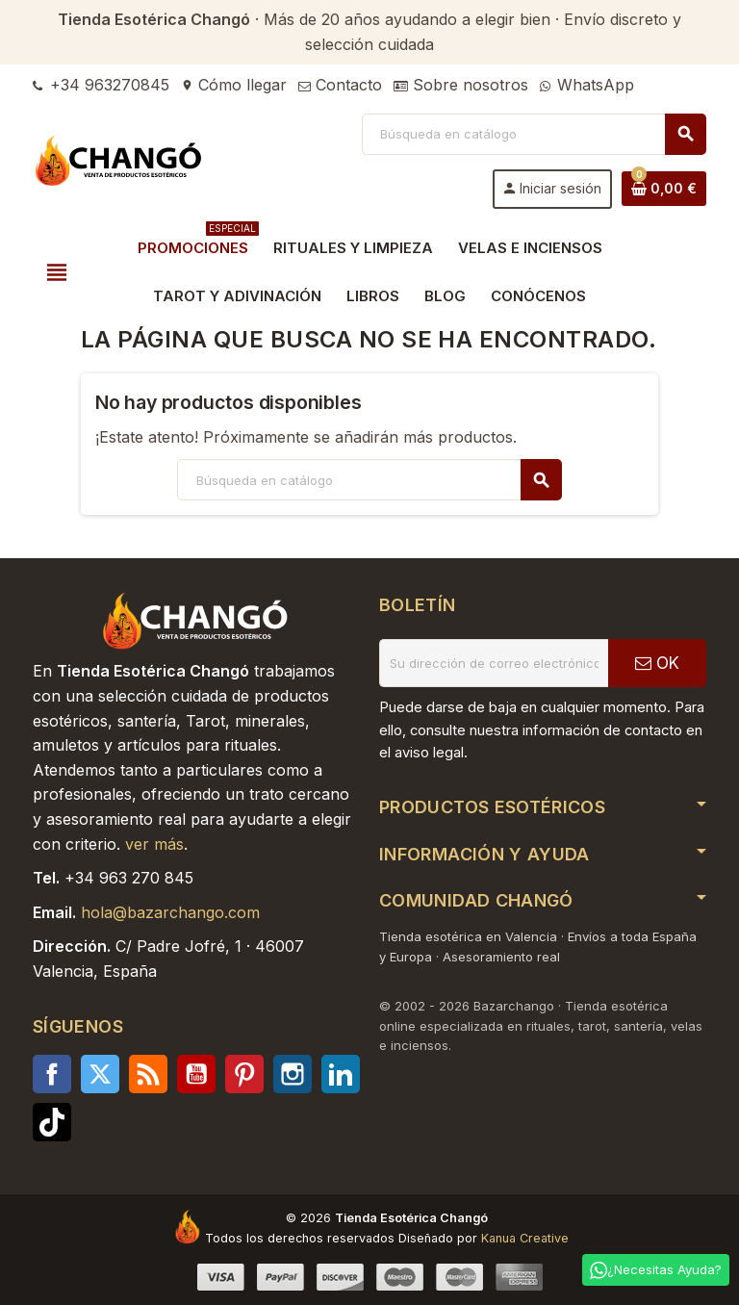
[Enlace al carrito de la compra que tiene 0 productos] (664, 188)
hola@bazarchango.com (170, 912)
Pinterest (244, 1074)
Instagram (292, 1074)
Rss (148, 1074)
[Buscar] (533, 134)
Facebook (52, 1074)
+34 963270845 (101, 84)
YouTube (196, 1074)
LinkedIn (340, 1074)
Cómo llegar (234, 84)
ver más (154, 844)
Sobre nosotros (461, 84)
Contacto (340, 84)
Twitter (100, 1074)
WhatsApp (587, 84)
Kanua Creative (525, 1238)
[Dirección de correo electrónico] (493, 663)
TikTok (52, 1122)
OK (657, 663)
